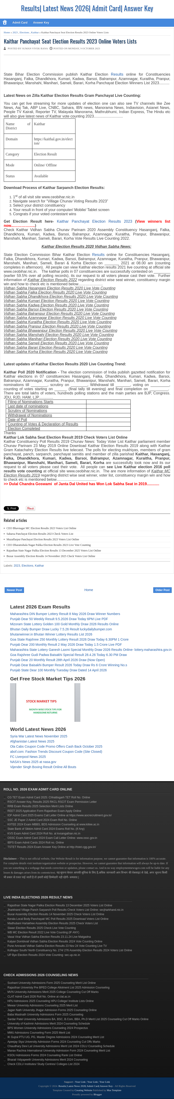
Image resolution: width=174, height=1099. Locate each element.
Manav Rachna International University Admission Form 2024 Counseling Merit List (58, 1050)
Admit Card (19, 22)
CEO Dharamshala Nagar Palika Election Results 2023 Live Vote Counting (49, 545)
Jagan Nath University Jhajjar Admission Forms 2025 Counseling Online (52, 1010)
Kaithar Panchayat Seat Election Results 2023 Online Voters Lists (70, 41)
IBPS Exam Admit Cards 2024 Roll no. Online (35, 842)
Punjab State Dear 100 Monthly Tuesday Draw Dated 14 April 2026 (58, 670)
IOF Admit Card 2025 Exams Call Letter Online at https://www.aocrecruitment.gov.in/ (59, 815)
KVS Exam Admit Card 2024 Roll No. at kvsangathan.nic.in (43, 833)
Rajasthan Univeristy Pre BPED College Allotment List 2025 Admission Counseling (58, 987)
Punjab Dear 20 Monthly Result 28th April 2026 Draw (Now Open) (57, 660)
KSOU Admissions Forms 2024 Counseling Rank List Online (44, 1055)
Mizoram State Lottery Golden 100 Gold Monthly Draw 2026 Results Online (64, 624)
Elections (24, 32)
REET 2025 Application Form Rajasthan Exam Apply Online (44, 811)
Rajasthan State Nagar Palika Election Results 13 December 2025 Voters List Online (54, 550)
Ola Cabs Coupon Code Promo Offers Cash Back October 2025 (56, 746)
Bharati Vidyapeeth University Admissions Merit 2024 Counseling (47, 1059)
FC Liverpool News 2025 (28, 757)
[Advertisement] (58, 64)
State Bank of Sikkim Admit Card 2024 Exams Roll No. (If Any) (46, 828)
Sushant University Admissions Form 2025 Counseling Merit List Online (51, 983)
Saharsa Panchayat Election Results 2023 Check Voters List (40, 533)
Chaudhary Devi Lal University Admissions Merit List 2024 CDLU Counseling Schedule (61, 1046)
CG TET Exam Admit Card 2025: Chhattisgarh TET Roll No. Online (48, 797)
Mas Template (114, 1090)
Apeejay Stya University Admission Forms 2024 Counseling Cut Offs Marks (53, 1041)
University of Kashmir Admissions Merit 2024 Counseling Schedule (48, 1023)
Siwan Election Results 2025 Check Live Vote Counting (41, 928)
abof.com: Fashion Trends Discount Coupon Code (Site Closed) (56, 751)
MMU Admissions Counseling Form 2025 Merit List (38, 1032)
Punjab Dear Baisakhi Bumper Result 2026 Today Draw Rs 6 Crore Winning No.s (68, 665)
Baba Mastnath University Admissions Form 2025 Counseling (45, 1014)
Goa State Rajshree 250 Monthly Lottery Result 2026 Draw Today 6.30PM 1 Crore (69, 639)
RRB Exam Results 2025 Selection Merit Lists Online (40, 806)
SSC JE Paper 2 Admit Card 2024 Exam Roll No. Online (42, 820)
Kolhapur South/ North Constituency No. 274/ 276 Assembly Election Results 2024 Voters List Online (69, 950)
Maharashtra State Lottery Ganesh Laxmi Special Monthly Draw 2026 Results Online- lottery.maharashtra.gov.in (91, 650)
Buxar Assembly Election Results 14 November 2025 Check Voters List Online (51, 556)
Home (7, 32)
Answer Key (41, 22)
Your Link (80, 1081)
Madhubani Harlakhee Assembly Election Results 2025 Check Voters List (52, 923)
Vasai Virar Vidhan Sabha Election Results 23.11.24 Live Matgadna (49, 936)
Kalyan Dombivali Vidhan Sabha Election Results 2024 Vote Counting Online (54, 941)
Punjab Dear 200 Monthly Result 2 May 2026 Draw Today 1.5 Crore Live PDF (66, 644)
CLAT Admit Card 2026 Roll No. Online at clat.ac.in (38, 996)
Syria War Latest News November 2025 (38, 736)
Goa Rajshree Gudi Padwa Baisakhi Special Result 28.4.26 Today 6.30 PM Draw (68, 655)
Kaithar (35, 32)
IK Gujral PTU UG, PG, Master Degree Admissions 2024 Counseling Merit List (55, 1037)
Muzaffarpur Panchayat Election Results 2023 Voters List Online (43, 539)
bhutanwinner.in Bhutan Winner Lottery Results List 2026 (51, 634)
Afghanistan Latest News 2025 (32, 741)
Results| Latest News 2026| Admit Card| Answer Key (87, 8)
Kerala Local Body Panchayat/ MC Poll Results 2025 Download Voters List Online (58, 919)
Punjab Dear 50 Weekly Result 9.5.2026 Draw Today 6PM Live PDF (59, 619)
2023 (15, 32)
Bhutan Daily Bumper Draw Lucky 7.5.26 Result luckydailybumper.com (61, 629)
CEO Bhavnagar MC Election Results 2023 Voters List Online (41, 528)
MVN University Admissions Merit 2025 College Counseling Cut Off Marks (53, 992)
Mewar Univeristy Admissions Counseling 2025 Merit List (42, 1005)
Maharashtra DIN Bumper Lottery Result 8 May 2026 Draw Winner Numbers (65, 614)
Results (98, 255)
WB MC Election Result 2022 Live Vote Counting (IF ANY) (43, 932)
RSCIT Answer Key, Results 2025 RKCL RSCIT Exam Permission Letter (52, 801)
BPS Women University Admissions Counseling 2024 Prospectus (47, 1028)
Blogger (98, 1094)
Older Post (162, 590)
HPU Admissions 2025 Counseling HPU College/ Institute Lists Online (50, 1001)
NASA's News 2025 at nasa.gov (33, 762)
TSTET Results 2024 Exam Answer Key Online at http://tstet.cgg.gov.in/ (51, 847)
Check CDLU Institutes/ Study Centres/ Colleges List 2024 (43, 1064)
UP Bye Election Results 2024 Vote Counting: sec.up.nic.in (43, 955)
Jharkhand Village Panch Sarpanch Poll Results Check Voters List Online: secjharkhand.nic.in (65, 909)
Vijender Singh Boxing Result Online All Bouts (43, 767)
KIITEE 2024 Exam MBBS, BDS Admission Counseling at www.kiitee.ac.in (53, 824)
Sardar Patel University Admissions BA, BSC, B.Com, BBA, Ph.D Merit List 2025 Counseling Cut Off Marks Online (77, 1019)
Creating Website (83, 1090)
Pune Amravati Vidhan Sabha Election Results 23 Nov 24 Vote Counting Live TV (57, 946)
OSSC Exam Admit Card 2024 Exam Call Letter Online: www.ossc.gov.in (52, 838)
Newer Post (14, 590)
